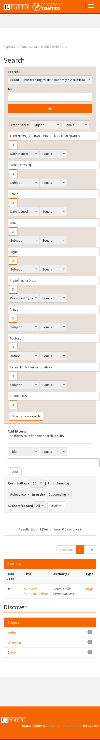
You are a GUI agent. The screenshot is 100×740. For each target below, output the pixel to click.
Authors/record (20, 506)
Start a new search (26, 416)
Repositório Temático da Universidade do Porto (36, 47)
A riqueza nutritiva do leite (36, 591)
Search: (14, 72)
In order (38, 494)
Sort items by (58, 483)
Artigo (89, 589)
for (10, 89)
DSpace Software (34, 725)
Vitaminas (15, 642)
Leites (12, 632)
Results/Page (18, 483)
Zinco (12, 652)
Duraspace (91, 725)
